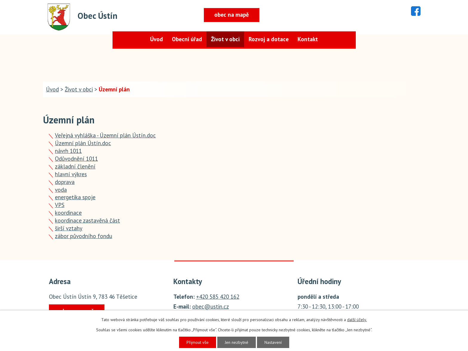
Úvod (156, 39)
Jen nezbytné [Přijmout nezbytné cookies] (236, 342)
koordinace (68, 212)
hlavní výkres (71, 174)
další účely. (357, 319)
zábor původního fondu (83, 236)
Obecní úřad (187, 39)
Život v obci (225, 39)
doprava (65, 182)
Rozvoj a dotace (269, 39)
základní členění (75, 166)
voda (61, 189)
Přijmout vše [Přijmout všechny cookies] (198, 342)
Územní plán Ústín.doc (83, 143)
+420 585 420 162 (217, 296)
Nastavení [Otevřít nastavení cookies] (273, 342)
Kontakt (308, 39)
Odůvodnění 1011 (76, 158)
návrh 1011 (68, 150)
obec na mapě (231, 14)
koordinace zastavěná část (87, 220)
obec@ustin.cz (210, 306)
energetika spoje (75, 197)
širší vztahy (68, 228)
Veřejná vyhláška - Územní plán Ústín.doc (105, 135)
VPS (59, 205)
